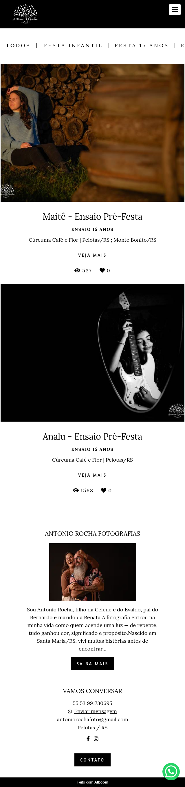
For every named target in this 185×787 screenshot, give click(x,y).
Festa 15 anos (142, 45)
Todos (18, 45)
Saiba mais (92, 663)
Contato (92, 760)
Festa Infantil (73, 45)
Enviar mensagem (95, 711)
